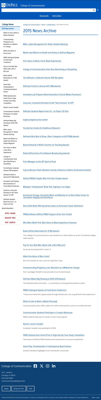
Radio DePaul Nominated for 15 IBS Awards (10, 78)
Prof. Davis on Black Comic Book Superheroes (9, 150)
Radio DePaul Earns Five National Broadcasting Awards (46, 153)
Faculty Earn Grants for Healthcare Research (41, 128)
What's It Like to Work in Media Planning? (11, 34)
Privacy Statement (82, 397)
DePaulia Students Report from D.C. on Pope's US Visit (9, 201)
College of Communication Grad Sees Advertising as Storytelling (10, 160)
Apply (6, 388)
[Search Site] (48, 10)
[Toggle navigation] (98, 10)
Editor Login (96, 397)
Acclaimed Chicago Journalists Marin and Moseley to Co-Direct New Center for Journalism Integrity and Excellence (56, 196)
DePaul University (10, 5)
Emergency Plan (43, 397)
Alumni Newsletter (7, 208)
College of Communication (33, 5)
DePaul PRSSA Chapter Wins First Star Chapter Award (45, 178)
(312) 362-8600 (7, 378)
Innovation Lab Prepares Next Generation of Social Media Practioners (11, 183)
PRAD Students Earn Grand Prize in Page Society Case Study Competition (9, 99)
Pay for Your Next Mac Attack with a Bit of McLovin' (10, 68)
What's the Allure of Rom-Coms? (9, 52)
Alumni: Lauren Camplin (10, 107)
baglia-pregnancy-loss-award (35, 119)
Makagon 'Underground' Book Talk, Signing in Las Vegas (46, 186)
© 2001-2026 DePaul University (11, 397)
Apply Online (56, 16)
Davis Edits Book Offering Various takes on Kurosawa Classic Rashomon (53, 205)
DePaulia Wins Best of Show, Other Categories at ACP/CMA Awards (51, 136)
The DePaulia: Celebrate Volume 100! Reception (11, 169)
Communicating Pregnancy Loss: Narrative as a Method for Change (10, 43)
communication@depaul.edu (13, 381)
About (43, 24)
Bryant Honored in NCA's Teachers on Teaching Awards (46, 144)
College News (7, 24)
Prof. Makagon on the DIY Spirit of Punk (39, 161)
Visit (30, 388)
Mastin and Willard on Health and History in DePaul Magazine (10, 141)
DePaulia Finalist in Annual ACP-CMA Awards (11, 176)
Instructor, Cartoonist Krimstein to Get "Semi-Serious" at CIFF (10, 192)
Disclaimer (25, 397)
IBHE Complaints (69, 397)
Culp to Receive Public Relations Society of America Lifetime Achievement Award (57, 170)
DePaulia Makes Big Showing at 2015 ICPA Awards (10, 123)
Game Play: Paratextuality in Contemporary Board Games (10, 88)
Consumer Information (56, 397)
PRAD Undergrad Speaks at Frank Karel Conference (11, 60)
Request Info (44, 16)
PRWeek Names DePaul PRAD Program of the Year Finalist (47, 214)
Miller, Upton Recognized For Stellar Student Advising (10, 132)
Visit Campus (10, 222)
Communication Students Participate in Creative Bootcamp (11, 114)
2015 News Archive (8, 29)
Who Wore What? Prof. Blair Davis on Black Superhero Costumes (50, 222)
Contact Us (33, 397)
